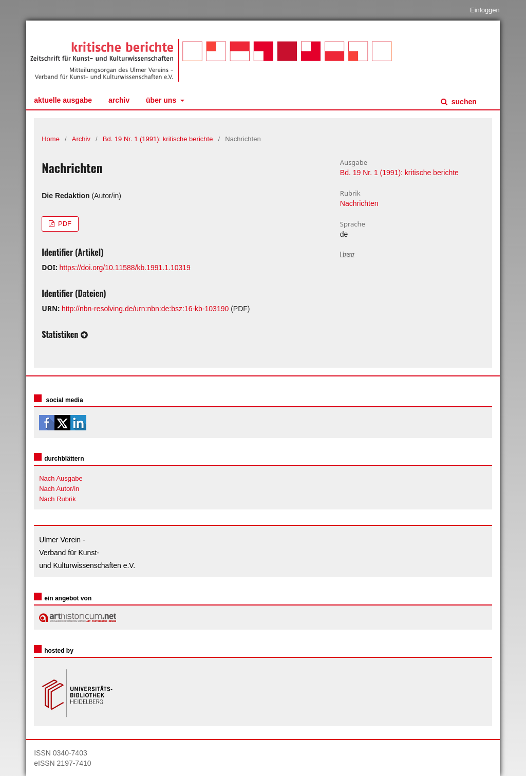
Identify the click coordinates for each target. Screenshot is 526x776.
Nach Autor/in (59, 489)
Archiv (118, 100)
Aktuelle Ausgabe (63, 100)
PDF (63, 224)
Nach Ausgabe (61, 478)
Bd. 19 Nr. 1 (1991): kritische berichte (158, 139)
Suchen (463, 102)
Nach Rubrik (57, 499)
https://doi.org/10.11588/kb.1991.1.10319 (125, 267)
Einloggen (485, 10)
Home (51, 139)
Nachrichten (359, 203)
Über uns (162, 100)
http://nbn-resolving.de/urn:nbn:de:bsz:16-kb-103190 (145, 309)
